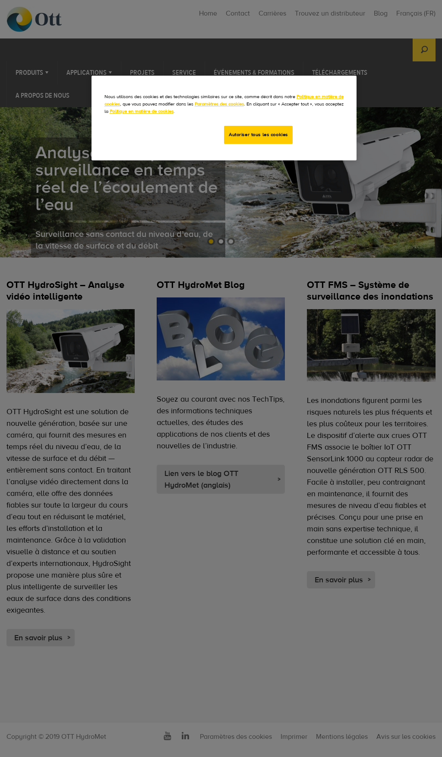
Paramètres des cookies (219, 104)
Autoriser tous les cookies (258, 134)
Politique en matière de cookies (142, 111)
